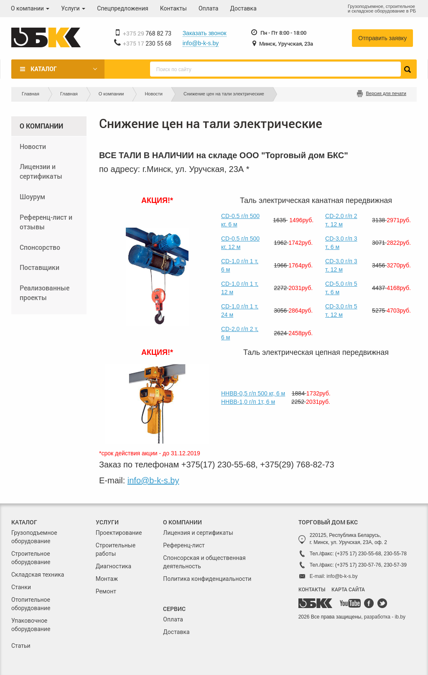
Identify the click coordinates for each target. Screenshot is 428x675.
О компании (30, 8)
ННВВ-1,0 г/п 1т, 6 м (248, 401)
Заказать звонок (205, 33)
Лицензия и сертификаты (198, 532)
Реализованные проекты (44, 292)
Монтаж (107, 578)
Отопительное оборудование (30, 603)
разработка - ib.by (384, 617)
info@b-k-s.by (201, 43)
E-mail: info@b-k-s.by (334, 576)
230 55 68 (147, 43)
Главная (30, 93)
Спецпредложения (122, 8)
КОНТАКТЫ (311, 589)
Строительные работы (115, 549)
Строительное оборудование (30, 557)
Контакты (173, 8)
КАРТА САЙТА (348, 589)
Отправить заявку (382, 38)
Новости (154, 93)
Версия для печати (386, 93)
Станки (21, 587)
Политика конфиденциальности (207, 578)
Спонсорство (40, 247)
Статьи (21, 645)
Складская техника (37, 574)
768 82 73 (147, 33)
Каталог (43, 69)
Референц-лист (184, 545)
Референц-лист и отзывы (46, 222)
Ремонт (106, 591)
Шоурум (32, 196)
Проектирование (119, 532)
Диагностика (113, 566)
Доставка (243, 8)
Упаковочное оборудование (30, 624)
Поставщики (39, 267)
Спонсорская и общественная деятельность (204, 562)
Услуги (73, 8)
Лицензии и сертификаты (41, 171)
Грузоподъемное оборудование (34, 536)
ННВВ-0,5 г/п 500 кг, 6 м (253, 393)
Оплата (209, 8)
